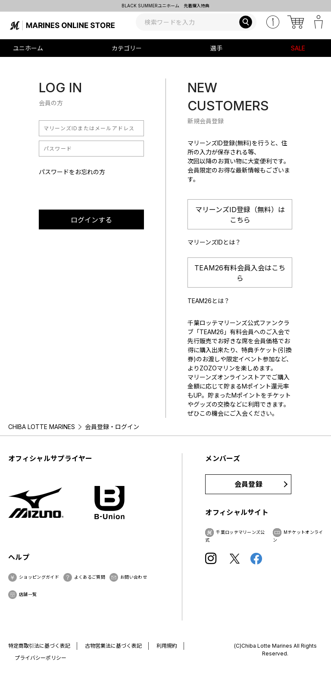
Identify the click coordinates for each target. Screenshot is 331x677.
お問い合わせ (133, 577)
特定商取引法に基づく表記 (39, 646)
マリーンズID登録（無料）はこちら (240, 214)
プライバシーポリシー (40, 658)
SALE (298, 48)
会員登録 (248, 484)
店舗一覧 (28, 594)
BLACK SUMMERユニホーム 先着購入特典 (165, 5)
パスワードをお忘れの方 (72, 172)
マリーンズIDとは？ (214, 242)
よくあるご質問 (89, 577)
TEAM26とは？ (208, 300)
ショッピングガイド (39, 577)
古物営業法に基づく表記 (113, 646)
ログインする (91, 220)
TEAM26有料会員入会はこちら (239, 272)
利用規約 (166, 646)
